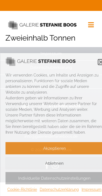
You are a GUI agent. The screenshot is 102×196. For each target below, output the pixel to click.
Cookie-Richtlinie (22, 189)
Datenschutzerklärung (59, 189)
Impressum (91, 189)
